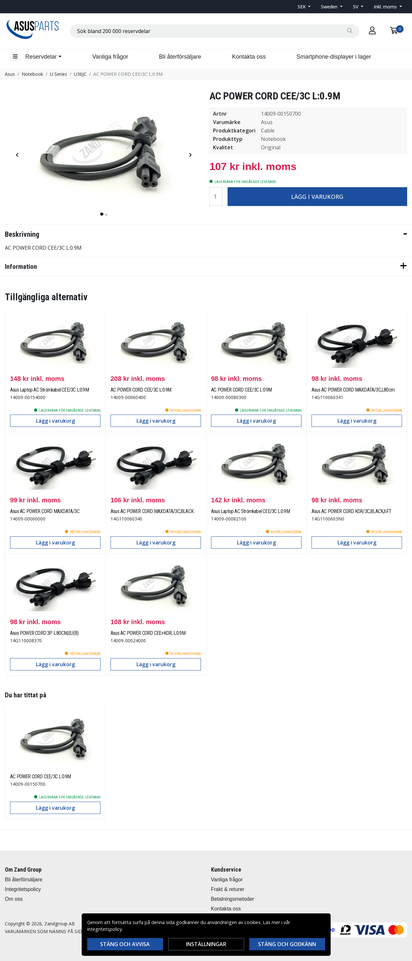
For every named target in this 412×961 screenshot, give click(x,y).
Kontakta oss (249, 56)
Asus (10, 74)
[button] (304, 6)
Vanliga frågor (110, 56)
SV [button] (356, 7)
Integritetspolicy (23, 889)
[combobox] (214, 31)
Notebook (32, 74)
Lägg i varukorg (317, 196)
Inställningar (206, 944)
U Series (58, 74)
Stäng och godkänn (287, 944)
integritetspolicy (104, 929)
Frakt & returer (227, 889)
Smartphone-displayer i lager (334, 56)
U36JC (80, 74)
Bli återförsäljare (180, 56)
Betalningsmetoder (232, 899)
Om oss (14, 899)
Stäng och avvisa (125, 944)
